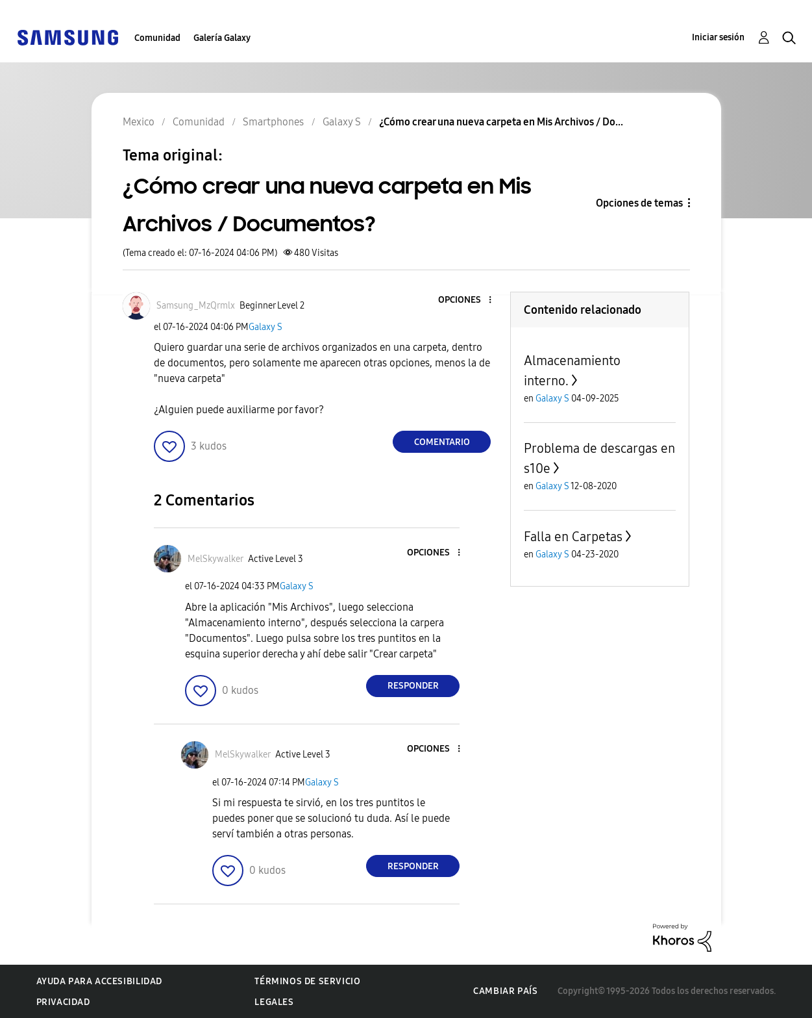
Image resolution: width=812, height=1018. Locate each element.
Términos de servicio (307, 981)
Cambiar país (505, 991)
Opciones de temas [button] (639, 203)
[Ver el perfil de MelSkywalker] (215, 559)
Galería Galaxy (222, 38)
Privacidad (63, 1002)
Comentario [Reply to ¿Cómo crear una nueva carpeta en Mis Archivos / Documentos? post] (442, 442)
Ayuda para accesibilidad (99, 981)
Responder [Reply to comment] (413, 685)
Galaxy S (265, 327)
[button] (468, 300)
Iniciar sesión (718, 37)
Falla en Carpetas (573, 536)
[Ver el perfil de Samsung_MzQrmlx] (195, 305)
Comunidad (157, 38)
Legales (273, 1002)
